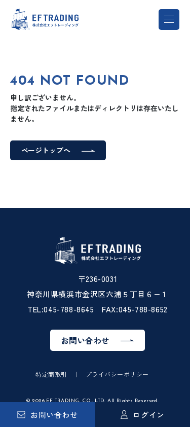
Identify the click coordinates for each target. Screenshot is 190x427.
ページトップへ (45, 150)
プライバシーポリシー (117, 374)
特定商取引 (51, 374)
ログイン (143, 414)
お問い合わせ (47, 414)
